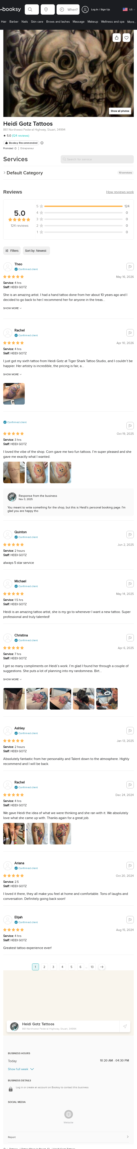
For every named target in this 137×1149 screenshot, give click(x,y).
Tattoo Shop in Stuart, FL (36, 1142)
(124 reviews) (20, 135)
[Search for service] (97, 159)
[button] (32, 9)
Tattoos (14, 1142)
